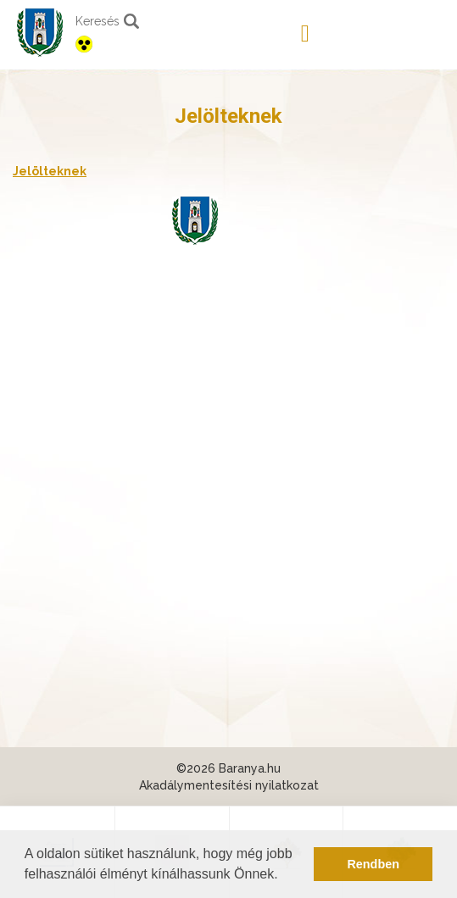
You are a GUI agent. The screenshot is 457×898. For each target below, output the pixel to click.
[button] (284, 876)
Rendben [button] (373, 864)
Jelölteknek (49, 171)
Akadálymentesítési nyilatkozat (229, 785)
